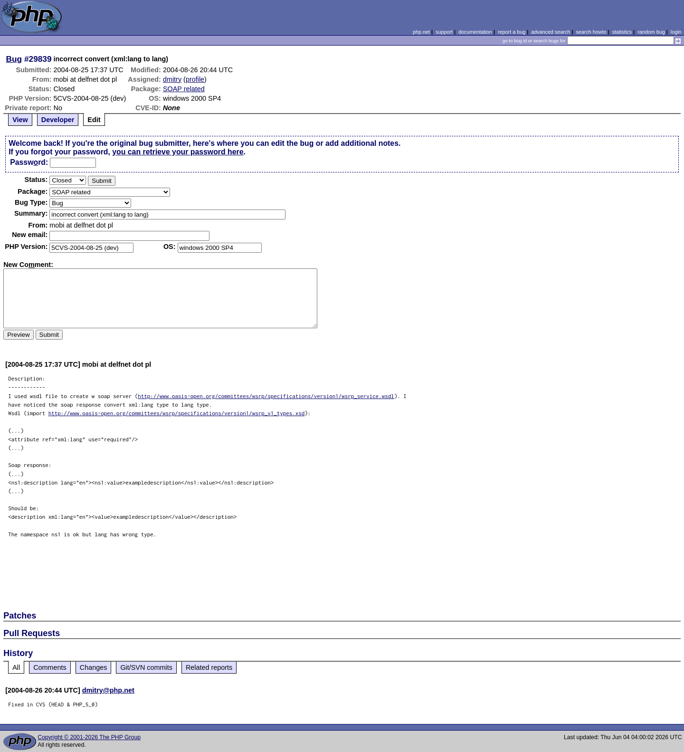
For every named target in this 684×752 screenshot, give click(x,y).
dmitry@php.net (108, 690)
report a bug (511, 32)
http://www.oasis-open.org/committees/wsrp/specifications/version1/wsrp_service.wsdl (266, 396)
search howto (591, 32)
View (20, 120)
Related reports (209, 667)
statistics (622, 32)
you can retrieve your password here (177, 152)
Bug (14, 59)
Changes (93, 667)
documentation (475, 32)
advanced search (550, 32)
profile (195, 79)
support (444, 32)
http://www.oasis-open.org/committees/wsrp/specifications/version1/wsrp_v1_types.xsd (176, 413)
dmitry (172, 79)
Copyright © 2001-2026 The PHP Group (89, 737)
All (16, 667)
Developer (58, 120)
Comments (49, 667)
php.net (421, 32)
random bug (651, 32)
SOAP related (184, 89)
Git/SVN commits (146, 667)
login (676, 32)
